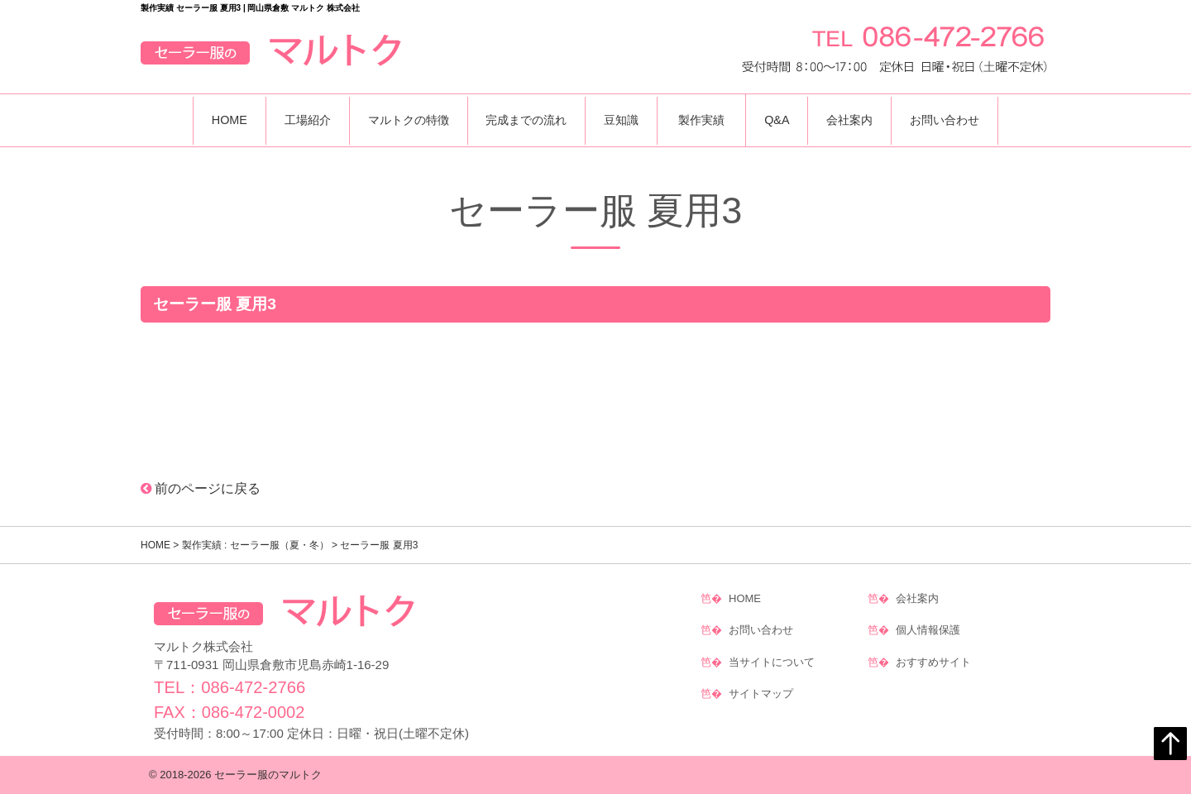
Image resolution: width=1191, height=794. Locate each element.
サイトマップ (761, 684)
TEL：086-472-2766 (229, 687)
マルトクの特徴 (400, 120)
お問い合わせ (962, 120)
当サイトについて (772, 655)
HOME (211, 120)
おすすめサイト (933, 655)
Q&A (784, 120)
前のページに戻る (201, 488)
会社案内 (862, 120)
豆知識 (623, 120)
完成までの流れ (523, 120)
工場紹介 (294, 120)
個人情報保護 (928, 626)
